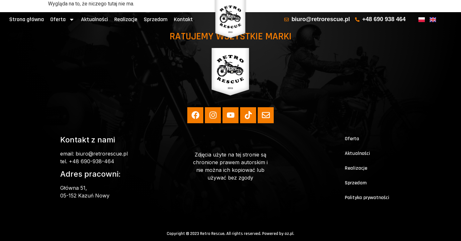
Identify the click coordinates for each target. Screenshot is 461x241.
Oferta (62, 19)
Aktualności (94, 19)
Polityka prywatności (367, 197)
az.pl (289, 234)
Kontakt (183, 19)
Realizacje (125, 19)
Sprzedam (155, 19)
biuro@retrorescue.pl (102, 153)
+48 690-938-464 (91, 161)
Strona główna (26, 19)
